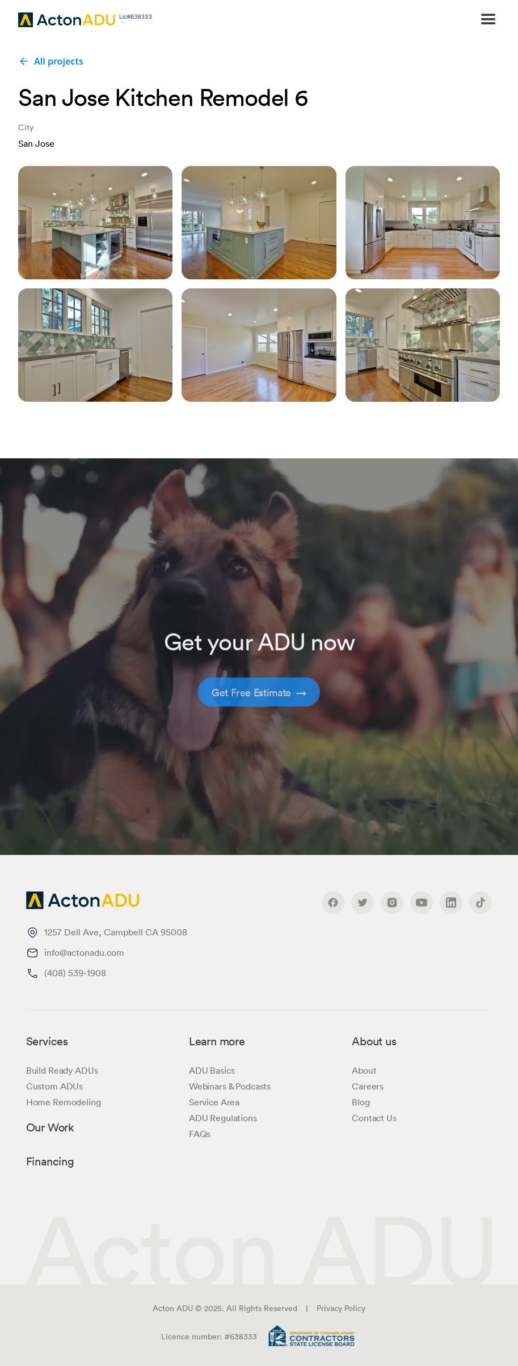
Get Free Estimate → (259, 706)
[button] (349, 19)
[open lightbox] (95, 222)
